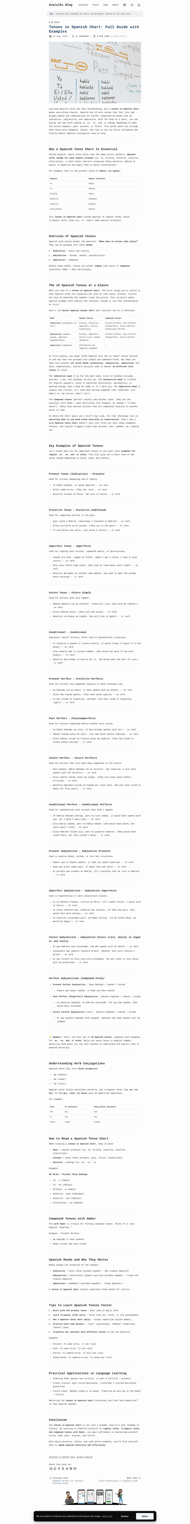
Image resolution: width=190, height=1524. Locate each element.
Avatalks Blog (60, 5)
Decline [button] (124, 1516)
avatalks (84, 36)
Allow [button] (145, 1516)
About (116, 5)
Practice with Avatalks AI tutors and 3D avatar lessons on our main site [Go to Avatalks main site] (89, 13)
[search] (132, 5)
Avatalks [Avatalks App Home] (83, 5)
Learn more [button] (107, 1516)
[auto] (139, 5)
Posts (96, 5)
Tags (105, 5)
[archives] (124, 5)
